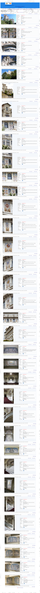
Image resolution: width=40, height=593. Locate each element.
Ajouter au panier (30, 13)
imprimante (27, 9)
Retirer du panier (36, 13)
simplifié (14, 9)
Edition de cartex (30, 9)
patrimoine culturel (11, 5)
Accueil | (16, 6)
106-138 (22, 12)
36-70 (18, 12)
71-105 (20, 12)
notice (12, 9)
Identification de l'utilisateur (20, 6)
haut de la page (37, 25)
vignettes (16, 9)
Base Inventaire (20, 7)
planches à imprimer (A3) (19, 9)
